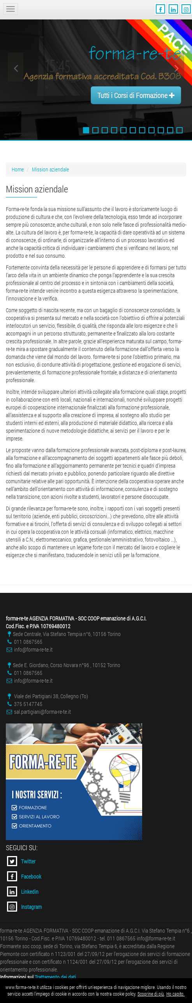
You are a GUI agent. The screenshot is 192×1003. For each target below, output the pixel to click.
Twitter (21, 861)
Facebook (24, 876)
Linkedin (23, 891)
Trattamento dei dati (55, 977)
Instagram (24, 907)
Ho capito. (175, 994)
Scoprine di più (150, 994)
